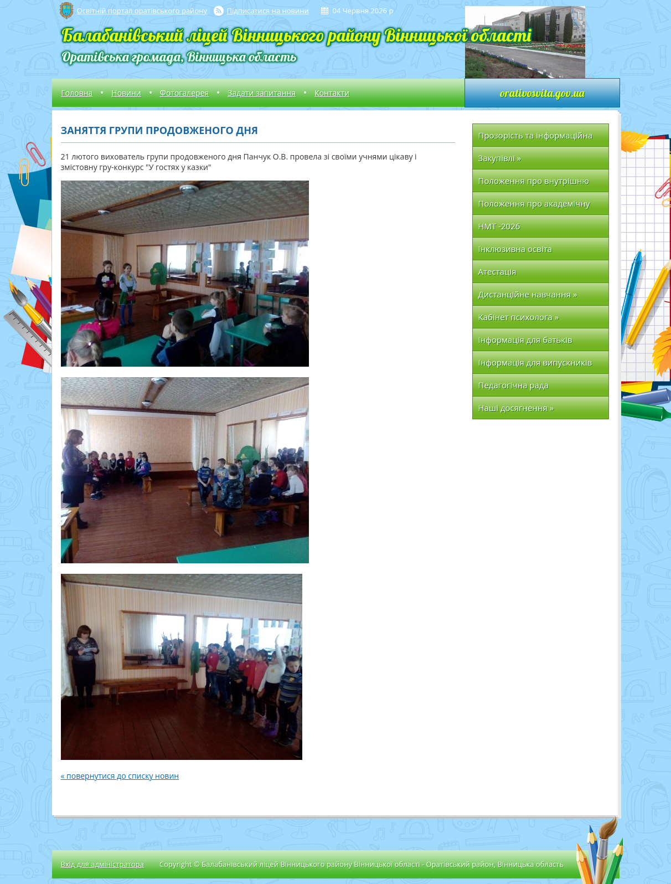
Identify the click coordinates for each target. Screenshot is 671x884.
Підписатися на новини (268, 11)
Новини (126, 93)
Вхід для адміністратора (102, 864)
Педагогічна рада (513, 384)
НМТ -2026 (499, 226)
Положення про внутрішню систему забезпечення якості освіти (537, 183)
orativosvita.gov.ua (542, 93)
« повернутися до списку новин (120, 775)
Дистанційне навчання (527, 294)
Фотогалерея (184, 93)
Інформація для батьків (525, 339)
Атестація (497, 271)
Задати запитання (262, 93)
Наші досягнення (516, 407)
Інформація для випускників (535, 362)
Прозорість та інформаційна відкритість (535, 138)
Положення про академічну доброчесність (534, 206)
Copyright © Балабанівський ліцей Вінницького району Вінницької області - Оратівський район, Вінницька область (361, 864)
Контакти (331, 93)
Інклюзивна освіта (515, 248)
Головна (77, 93)
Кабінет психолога (518, 316)
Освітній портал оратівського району (142, 11)
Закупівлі (500, 157)
